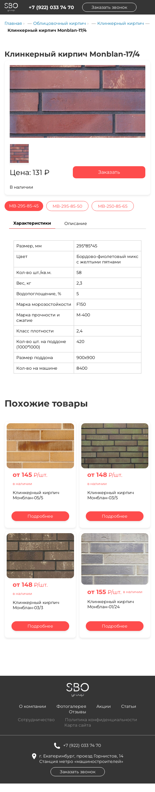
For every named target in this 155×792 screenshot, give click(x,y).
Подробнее (40, 516)
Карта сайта (77, 725)
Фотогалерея (71, 706)
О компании (32, 706)
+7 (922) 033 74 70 (51, 7)
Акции (103, 706)
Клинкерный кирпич (120, 23)
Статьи (128, 706)
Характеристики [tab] (32, 223)
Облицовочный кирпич (59, 23)
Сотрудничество (36, 719)
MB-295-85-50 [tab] (67, 206)
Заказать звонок (109, 7)
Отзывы (77, 711)
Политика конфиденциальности (101, 719)
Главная (13, 23)
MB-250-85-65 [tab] (113, 206)
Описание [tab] (75, 223)
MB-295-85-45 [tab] (24, 206)
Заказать (109, 172)
